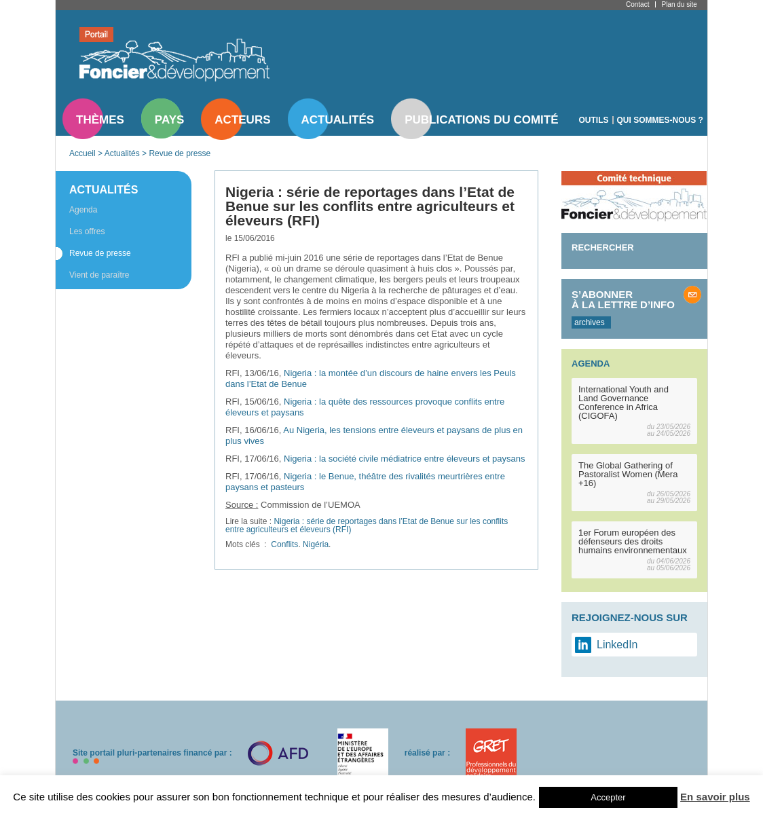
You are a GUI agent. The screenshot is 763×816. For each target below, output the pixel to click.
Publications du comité (481, 119)
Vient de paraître (99, 275)
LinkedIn (617, 644)
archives (589, 322)
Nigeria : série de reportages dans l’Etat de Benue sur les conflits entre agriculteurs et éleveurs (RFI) (366, 525)
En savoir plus (715, 796)
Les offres (87, 231)
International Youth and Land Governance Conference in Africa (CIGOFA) (623, 402)
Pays (169, 119)
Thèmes (100, 119)
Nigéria (316, 544)
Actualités (338, 119)
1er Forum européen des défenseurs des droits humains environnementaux (632, 541)
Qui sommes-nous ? (660, 120)
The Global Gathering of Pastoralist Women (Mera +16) (627, 474)
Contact (637, 4)
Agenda (83, 210)
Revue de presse (179, 153)
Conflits (284, 544)
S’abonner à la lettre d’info (623, 299)
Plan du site (678, 4)
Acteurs (242, 119)
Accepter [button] (608, 797)
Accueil (82, 153)
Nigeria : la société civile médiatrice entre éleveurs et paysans (404, 458)
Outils (594, 120)
